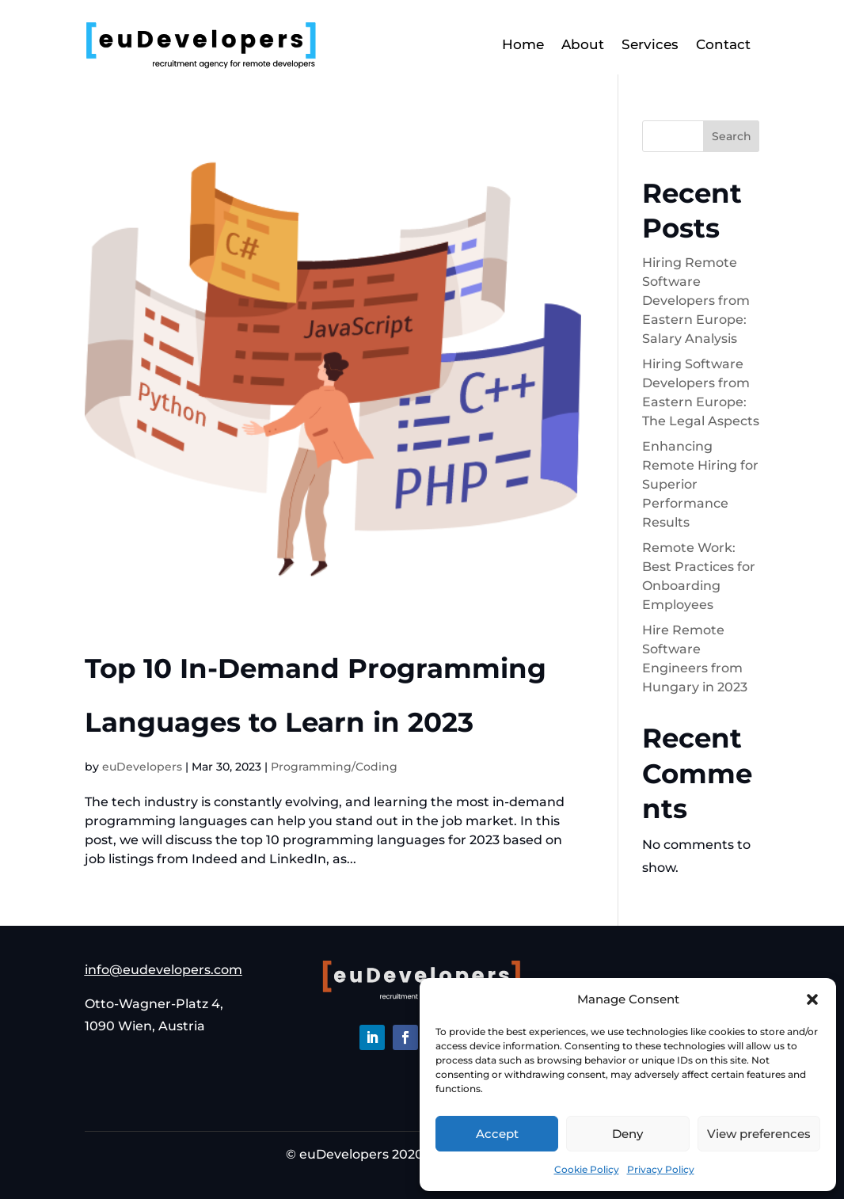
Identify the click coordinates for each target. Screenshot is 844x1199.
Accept (497, 1133)
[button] (812, 999)
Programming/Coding (334, 766)
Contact (723, 44)
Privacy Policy (660, 1169)
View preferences (759, 1133)
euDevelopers (142, 766)
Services (650, 44)
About (582, 44)
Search (731, 136)
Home (523, 44)
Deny (627, 1133)
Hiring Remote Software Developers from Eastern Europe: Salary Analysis (696, 300)
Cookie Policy (586, 1169)
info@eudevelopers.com (163, 969)
